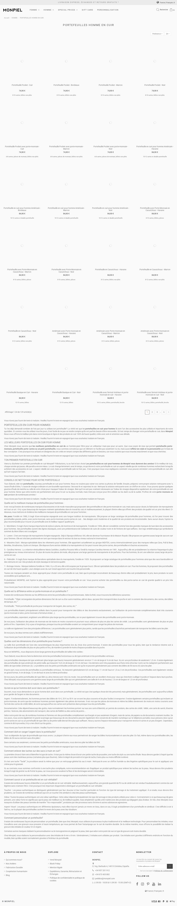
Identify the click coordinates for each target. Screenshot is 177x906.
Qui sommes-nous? (14, 860)
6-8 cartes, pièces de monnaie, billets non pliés (22, 157)
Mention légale (56, 868)
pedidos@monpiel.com (105, 879)
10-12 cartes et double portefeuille (155, 157)
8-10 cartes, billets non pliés (22, 95)
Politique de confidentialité (163, 872)
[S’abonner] (170, 867)
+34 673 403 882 (102, 875)
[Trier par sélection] (156, 34)
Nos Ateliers (11, 864)
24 (167, 34)
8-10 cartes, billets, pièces (155, 218)
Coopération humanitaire (16, 872)
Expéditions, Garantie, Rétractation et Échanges (66, 873)
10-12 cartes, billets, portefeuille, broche (110, 403)
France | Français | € (166, 3)
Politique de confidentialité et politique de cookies (67, 879)
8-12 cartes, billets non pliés (110, 280)
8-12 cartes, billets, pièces (66, 341)
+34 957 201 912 (102, 871)
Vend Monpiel (55, 860)
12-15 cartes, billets (22, 403)
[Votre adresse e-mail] (151, 867)
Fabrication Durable (14, 868)
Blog (8, 876)
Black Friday (55, 864)
